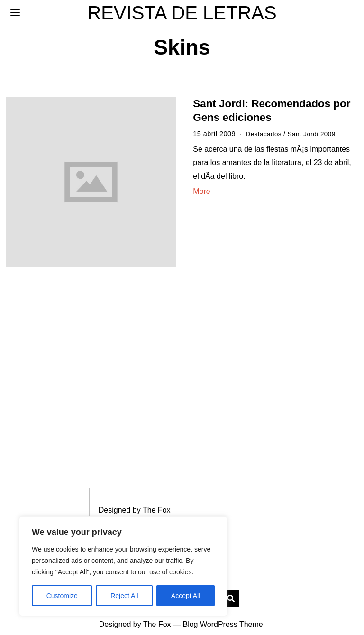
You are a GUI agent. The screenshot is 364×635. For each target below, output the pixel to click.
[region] (123, 566)
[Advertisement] (87, 352)
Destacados (265, 134)
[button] (231, 587)
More (201, 191)
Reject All (124, 595)
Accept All (185, 595)
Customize (62, 595)
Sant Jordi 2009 (315, 134)
